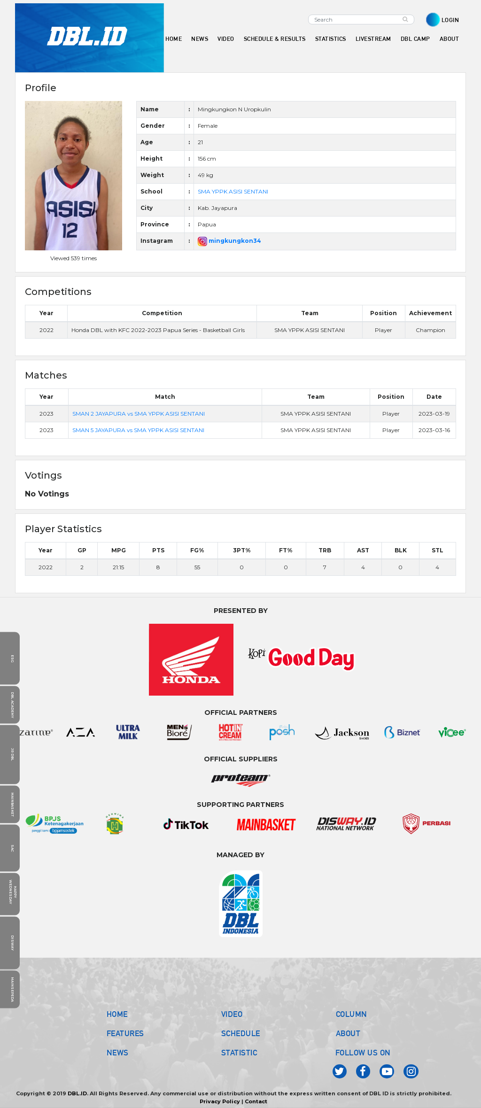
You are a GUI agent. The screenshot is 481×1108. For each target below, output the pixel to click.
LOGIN (450, 19)
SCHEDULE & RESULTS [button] (275, 38)
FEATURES (125, 1033)
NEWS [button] (199, 38)
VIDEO (225, 38)
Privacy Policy (220, 1101)
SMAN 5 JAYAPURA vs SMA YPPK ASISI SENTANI (138, 430)
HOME (173, 38)
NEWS (118, 1052)
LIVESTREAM (373, 38)
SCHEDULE (240, 1033)
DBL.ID (77, 1093)
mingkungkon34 (229, 240)
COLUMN (351, 1014)
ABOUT (348, 1033)
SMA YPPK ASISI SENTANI (233, 191)
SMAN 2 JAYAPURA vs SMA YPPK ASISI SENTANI (138, 413)
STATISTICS (330, 38)
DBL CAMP (415, 38)
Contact (256, 1101)
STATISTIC (239, 1052)
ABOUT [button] (449, 38)
